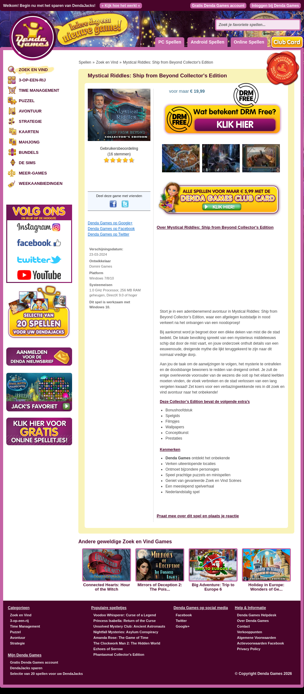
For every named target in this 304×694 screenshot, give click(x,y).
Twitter (181, 621)
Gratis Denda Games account (218, 5)
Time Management (39, 90)
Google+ (183, 626)
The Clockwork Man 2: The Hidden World (126, 643)
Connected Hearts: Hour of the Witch (106, 587)
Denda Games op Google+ (110, 223)
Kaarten (29, 131)
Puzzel (27, 100)
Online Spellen (249, 41)
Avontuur (30, 111)
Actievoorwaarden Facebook (260, 643)
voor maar (186, 91)
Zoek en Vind (33, 69)
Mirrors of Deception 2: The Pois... (160, 587)
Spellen (85, 62)
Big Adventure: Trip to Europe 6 (213, 587)
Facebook (184, 615)
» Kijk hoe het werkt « (121, 5)
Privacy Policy (248, 649)
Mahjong (29, 142)
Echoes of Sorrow (108, 649)
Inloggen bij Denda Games (275, 5)
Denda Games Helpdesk (256, 615)
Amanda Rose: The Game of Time (120, 637)
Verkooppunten (249, 632)
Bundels (29, 152)
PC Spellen (169, 41)
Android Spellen (207, 41)
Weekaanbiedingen (40, 183)
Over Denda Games (253, 621)
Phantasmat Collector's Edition (118, 654)
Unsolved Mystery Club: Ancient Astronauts (129, 626)
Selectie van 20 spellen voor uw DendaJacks (46, 674)
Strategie (30, 121)
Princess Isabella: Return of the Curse (124, 621)
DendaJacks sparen (26, 668)
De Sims (27, 162)
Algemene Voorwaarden (256, 637)
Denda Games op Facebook (111, 229)
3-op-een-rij (32, 80)
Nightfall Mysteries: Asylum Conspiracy (125, 632)
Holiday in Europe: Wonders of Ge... (267, 587)
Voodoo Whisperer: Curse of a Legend (124, 615)
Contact (243, 626)
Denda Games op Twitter (108, 234)
